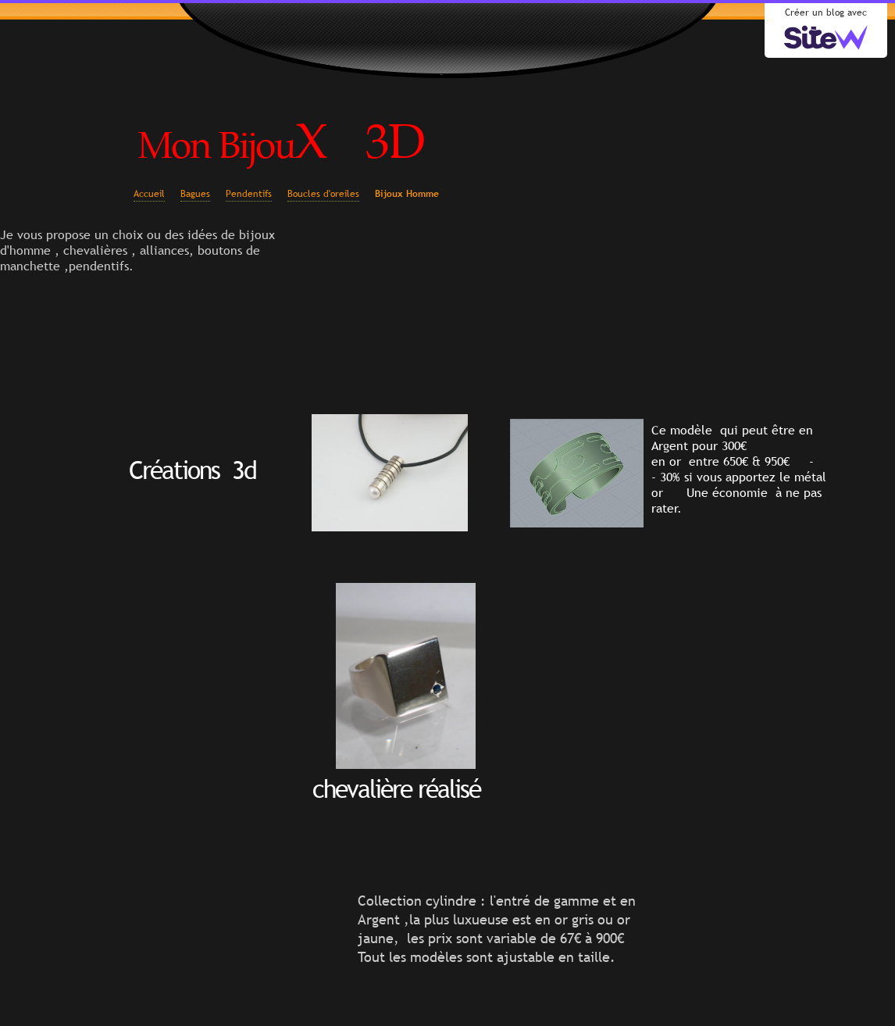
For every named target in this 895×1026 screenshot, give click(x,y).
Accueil (149, 194)
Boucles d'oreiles (323, 194)
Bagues (195, 194)
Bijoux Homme (407, 194)
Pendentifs (249, 194)
